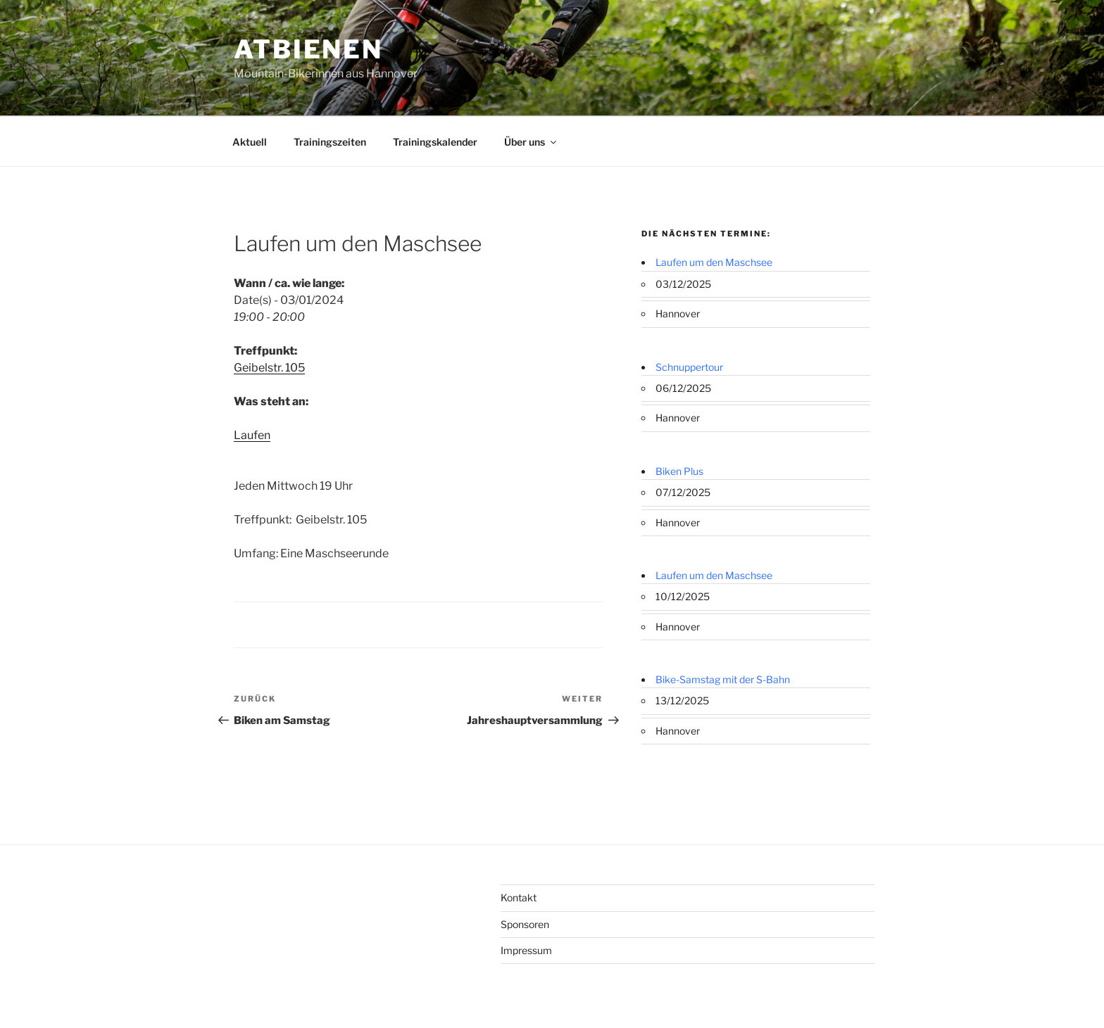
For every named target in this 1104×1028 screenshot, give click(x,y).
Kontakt (519, 897)
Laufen (252, 435)
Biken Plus (679, 471)
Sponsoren (525, 924)
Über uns (531, 142)
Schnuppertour (689, 367)
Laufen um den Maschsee (714, 262)
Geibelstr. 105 (269, 367)
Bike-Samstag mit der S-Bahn (723, 679)
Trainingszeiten (330, 142)
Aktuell (249, 142)
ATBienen (308, 49)
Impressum (526, 950)
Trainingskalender (435, 142)
